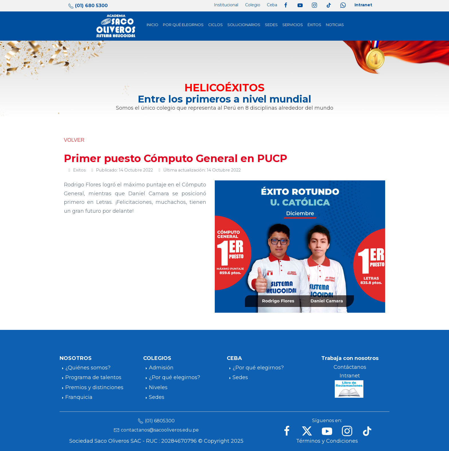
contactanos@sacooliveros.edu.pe (160, 430)
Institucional (226, 4)
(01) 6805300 (160, 421)
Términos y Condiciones (327, 441)
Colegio (252, 4)
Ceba (272, 4)
